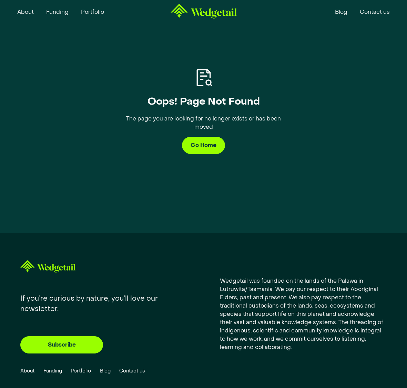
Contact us (132, 371)
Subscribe (62, 344)
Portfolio (81, 371)
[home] (204, 12)
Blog (105, 371)
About (27, 371)
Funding (52, 371)
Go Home (203, 145)
